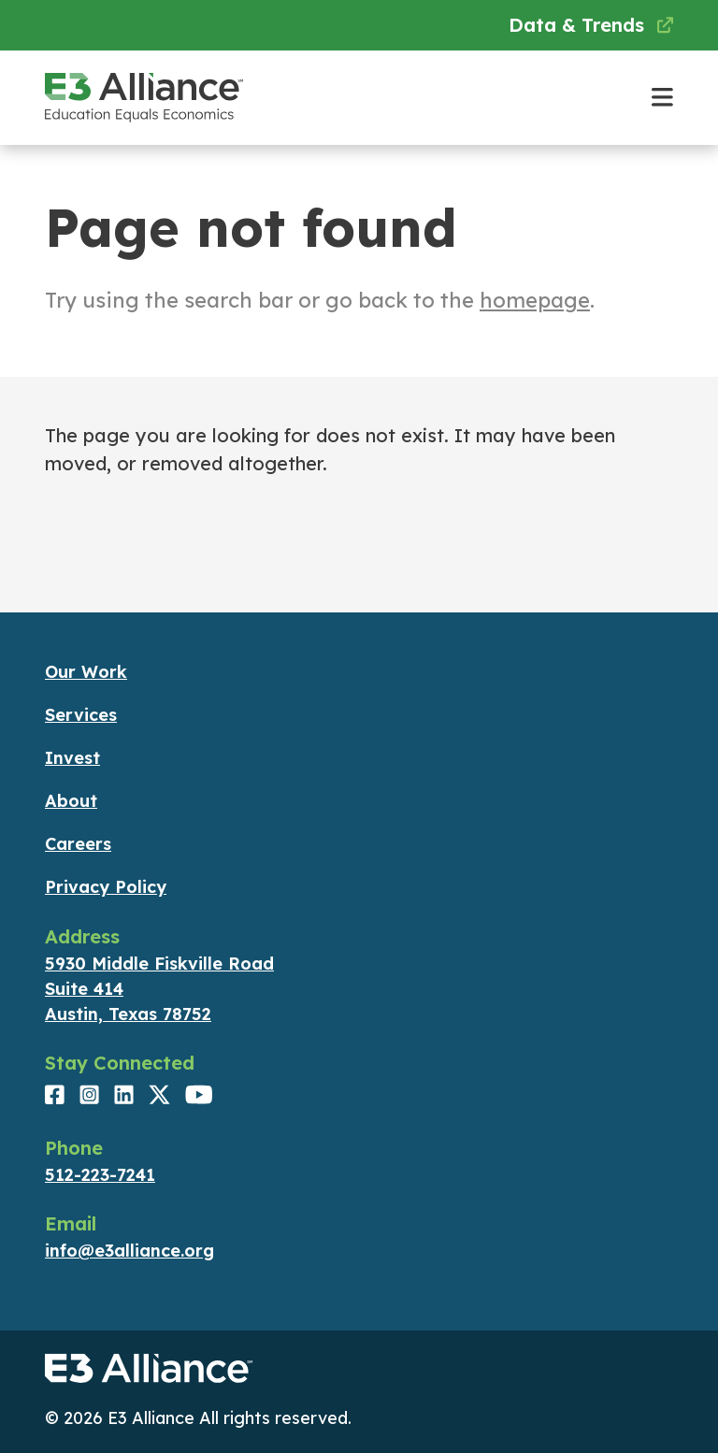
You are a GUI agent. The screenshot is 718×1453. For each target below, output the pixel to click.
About (71, 801)
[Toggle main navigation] (662, 97)
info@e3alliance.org (129, 1250)
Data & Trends (591, 24)
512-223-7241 (100, 1175)
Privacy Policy (105, 887)
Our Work (86, 672)
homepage (535, 300)
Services (81, 715)
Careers (78, 844)
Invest (72, 758)
